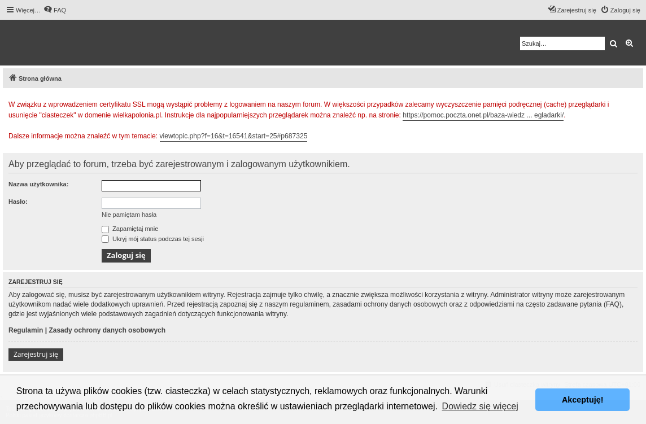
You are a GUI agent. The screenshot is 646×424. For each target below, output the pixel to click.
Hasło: (18, 201)
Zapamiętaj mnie (130, 228)
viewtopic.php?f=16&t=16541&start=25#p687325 (234, 136)
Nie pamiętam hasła (129, 214)
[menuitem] (54, 10)
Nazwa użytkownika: (38, 184)
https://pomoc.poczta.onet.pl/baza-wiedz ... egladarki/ (483, 115)
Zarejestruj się (36, 354)
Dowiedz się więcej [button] (480, 406)
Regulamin (25, 330)
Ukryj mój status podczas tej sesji (153, 238)
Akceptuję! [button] (583, 399)
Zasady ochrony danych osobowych (107, 330)
